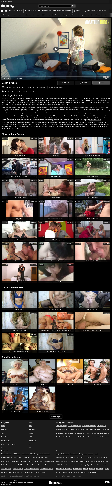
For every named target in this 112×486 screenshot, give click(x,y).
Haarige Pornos (6, 476)
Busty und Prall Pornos (70, 15)
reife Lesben (75, 100)
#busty (95, 457)
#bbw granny (103, 457)
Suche (30, 425)
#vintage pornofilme (80, 472)
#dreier (73, 476)
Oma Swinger (105, 429)
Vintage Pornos (28, 472)
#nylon (82, 461)
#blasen (31, 91)
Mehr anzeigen (56, 416)
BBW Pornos (46, 15)
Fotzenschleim (101, 425)
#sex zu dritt (74, 454)
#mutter (90, 454)
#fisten (65, 472)
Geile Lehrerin (104, 437)
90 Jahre (58, 429)
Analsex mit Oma (94, 120)
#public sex (99, 468)
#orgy (58, 454)
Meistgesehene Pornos (62, 11)
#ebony (83, 465)
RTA (30, 448)
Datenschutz (32, 440)
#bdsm (87, 461)
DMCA (31, 437)
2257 (30, 444)
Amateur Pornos (16, 15)
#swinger (59, 472)
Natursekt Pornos (6, 472)
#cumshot (92, 468)
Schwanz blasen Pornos (56, 87)
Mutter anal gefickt (93, 433)
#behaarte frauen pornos (64, 468)
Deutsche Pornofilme (18, 476)
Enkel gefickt (66, 429)
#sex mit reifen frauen (63, 476)
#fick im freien (60, 465)
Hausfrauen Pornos (28, 87)
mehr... (79, 476)
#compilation (83, 454)
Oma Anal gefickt (61, 425)
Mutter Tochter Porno (80, 437)
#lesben (105, 461)
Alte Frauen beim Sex (74, 425)
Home (3, 425)
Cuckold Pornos (96, 15)
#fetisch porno (77, 468)
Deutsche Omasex (6, 2)
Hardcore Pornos (44, 454)
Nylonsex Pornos (18, 468)
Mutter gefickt (84, 429)
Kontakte (101, 11)
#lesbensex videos (93, 472)
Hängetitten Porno (80, 433)
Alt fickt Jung (5, 15)
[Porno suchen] (55, 6)
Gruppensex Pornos (27, 461)
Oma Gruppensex (93, 437)
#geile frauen (91, 465)
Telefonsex (89, 11)
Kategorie (10, 11)
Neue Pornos (30, 11)
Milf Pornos (44, 457)
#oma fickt (71, 457)
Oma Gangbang (67, 437)
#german (77, 465)
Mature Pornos (5, 465)
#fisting (85, 468)
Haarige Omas (69, 433)
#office (71, 472)
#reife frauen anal (96, 461)
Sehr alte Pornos (6, 454)
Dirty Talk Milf (104, 433)
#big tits (18, 91)
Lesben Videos (17, 472)
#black (107, 468)
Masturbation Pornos (46, 468)
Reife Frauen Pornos (32, 476)
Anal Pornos (27, 15)
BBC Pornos (36, 15)
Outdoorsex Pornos (40, 472)
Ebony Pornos (5, 461)
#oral (25, 91)
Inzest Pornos (15, 461)
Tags (19, 11)
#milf (77, 457)
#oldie (58, 461)
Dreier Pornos (26, 457)
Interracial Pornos (6, 457)
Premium (78, 11)
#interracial (69, 465)
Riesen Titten (75, 429)
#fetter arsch (65, 454)
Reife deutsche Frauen (89, 425)
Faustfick (58, 437)
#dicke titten (75, 461)
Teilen (101, 83)
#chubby (89, 457)
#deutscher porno (61, 457)
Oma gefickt (59, 433)
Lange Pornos (44, 11)
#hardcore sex (65, 461)
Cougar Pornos (84, 15)
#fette (104, 465)
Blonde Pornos (56, 15)
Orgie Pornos (36, 457)
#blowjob (11, 91)
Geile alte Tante (95, 429)
